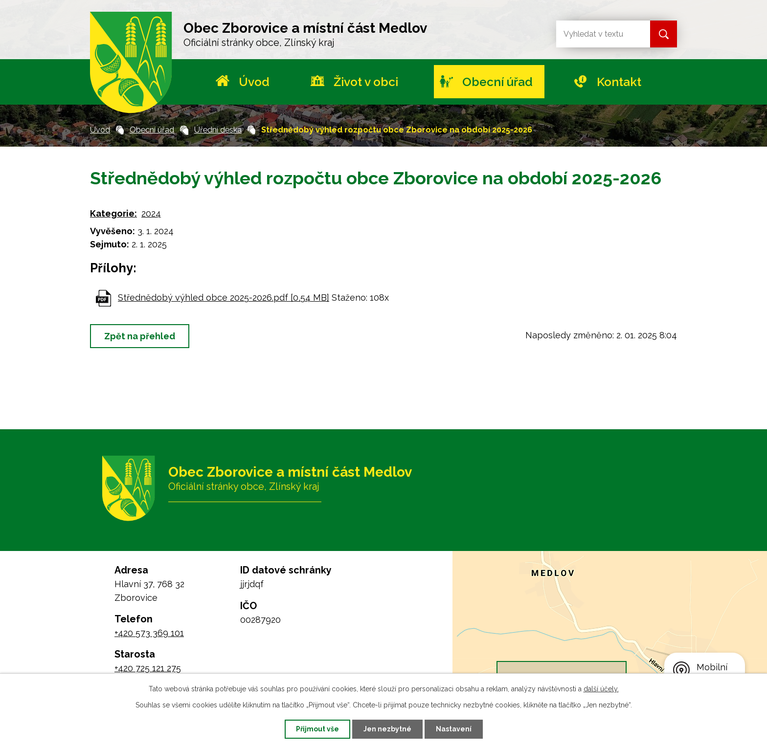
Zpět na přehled (139, 336)
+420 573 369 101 (149, 633)
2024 (151, 213)
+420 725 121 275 (147, 668)
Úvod (254, 82)
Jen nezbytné (387, 729)
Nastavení (454, 729)
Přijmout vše (317, 729)
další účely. (601, 689)
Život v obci (366, 82)
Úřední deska (218, 129)
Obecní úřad (497, 82)
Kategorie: (113, 213)
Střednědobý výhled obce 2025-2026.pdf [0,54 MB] (223, 297)
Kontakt (619, 82)
